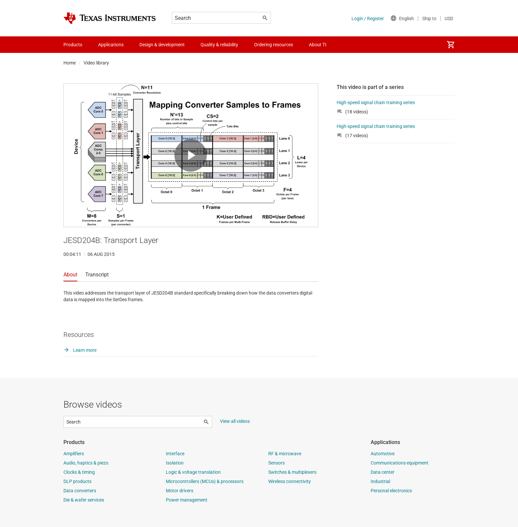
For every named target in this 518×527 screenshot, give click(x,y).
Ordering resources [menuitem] (273, 44)
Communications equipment (399, 463)
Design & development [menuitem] (162, 44)
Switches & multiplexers (292, 472)
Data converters (79, 490)
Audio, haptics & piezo (85, 463)
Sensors (276, 463)
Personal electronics (391, 490)
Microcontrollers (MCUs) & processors (204, 481)
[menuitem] (450, 44)
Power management (186, 500)
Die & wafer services (83, 500)
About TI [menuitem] (317, 44)
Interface (175, 453)
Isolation (175, 463)
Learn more (79, 350)
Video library (96, 62)
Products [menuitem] (72, 44)
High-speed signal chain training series (378, 102)
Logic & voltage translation (193, 472)
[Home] (109, 18)
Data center (382, 472)
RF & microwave (284, 453)
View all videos (235, 421)
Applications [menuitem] (111, 44)
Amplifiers (73, 453)
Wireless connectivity (289, 481)
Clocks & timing (79, 472)
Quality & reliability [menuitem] (219, 44)
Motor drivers (179, 490)
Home (69, 62)
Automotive (382, 453)
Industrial (380, 481)
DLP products (77, 481)
